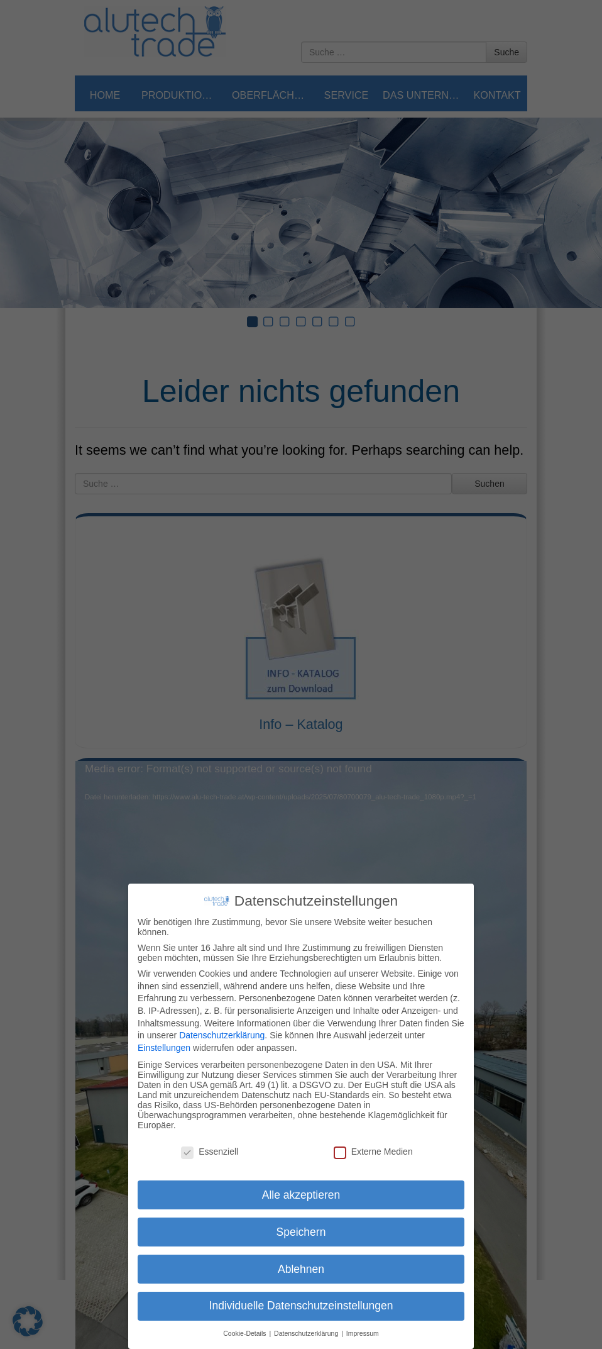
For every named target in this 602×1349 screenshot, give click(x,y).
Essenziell (209, 1151)
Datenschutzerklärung (222, 1035)
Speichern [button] (301, 1232)
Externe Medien (373, 1151)
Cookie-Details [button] (245, 1333)
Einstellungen (164, 1048)
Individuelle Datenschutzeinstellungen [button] (301, 1305)
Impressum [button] (362, 1333)
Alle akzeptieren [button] (301, 1195)
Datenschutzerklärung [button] (307, 1333)
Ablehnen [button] (301, 1269)
